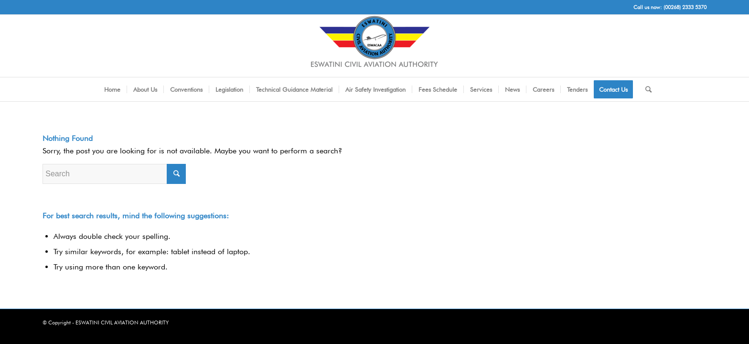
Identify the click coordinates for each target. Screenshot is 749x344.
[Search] (645, 89)
